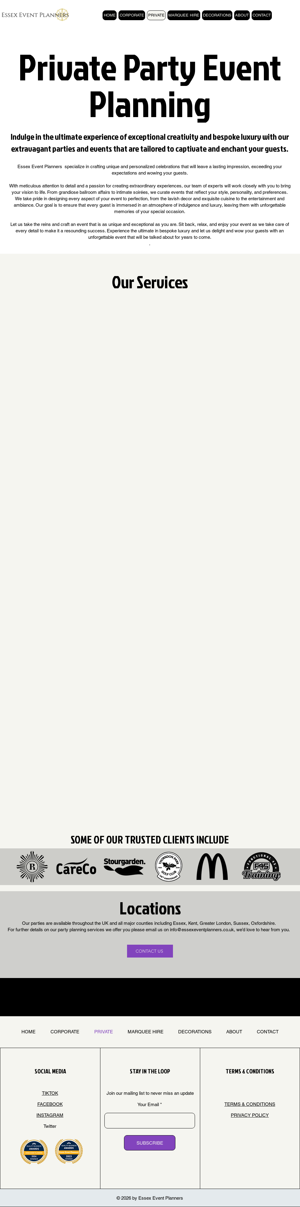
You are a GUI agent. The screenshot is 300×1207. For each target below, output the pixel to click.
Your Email (148, 1104)
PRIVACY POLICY (250, 1115)
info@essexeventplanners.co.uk (202, 929)
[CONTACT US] (150, 951)
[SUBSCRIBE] (149, 1142)
